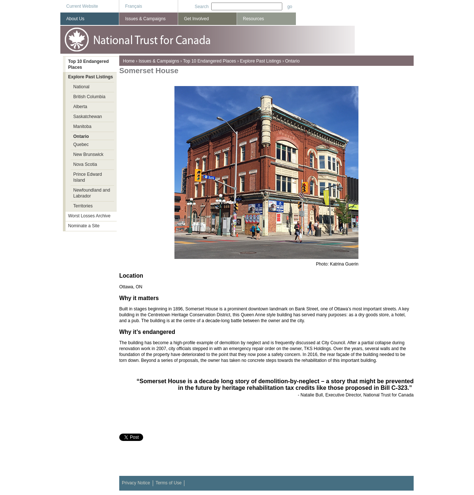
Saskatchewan (87, 116)
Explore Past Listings (260, 61)
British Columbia (89, 96)
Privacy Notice (136, 482)
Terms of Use (169, 482)
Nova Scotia (85, 164)
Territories (83, 206)
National (81, 86)
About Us (75, 18)
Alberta (80, 106)
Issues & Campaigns (159, 61)
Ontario (292, 61)
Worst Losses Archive (89, 215)
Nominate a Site (83, 225)
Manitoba (82, 126)
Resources (253, 18)
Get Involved (196, 18)
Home (129, 61)
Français (133, 6)
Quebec (81, 144)
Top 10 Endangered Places (209, 61)
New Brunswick (88, 154)
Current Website (82, 6)
